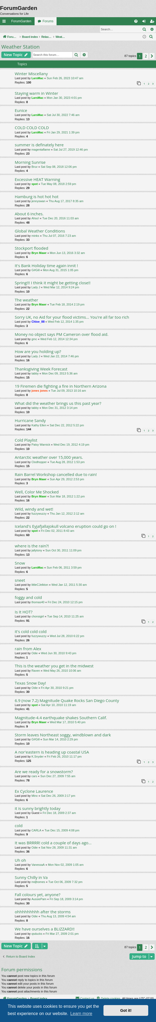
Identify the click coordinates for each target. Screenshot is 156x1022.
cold (19, 825)
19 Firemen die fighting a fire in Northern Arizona (60, 386)
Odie (34, 653)
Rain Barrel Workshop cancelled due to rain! (56, 474)
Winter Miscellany (31, 74)
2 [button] (146, 56)
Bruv (34, 167)
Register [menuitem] (153, 22)
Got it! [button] (126, 1010)
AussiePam (38, 899)
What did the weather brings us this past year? (58, 403)
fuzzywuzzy (38, 513)
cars (34, 776)
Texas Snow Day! (30, 683)
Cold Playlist (26, 440)
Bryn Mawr (38, 253)
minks (35, 236)
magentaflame (40, 149)
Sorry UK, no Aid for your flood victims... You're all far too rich (72, 317)
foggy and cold (28, 597)
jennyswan (38, 201)
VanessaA (37, 865)
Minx (34, 796)
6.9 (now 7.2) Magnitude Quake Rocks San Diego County (67, 700)
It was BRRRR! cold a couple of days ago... (53, 843)
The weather (26, 300)
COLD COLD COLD (32, 127)
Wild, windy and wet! (34, 509)
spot (34, 184)
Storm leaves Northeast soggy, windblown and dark (63, 735)
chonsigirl (37, 616)
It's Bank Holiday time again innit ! (46, 265)
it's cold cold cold (31, 631)
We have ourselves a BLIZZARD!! (45, 929)
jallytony (36, 550)
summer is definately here (39, 145)
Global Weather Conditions (40, 231)
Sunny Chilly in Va (31, 877)
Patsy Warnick (40, 444)
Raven (35, 670)
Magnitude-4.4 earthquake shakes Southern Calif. (61, 718)
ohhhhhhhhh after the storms (42, 912)
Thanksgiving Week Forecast (41, 369)
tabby (35, 373)
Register (26, 29)
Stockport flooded (31, 248)
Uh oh (20, 860)
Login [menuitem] (145, 22)
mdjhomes (38, 882)
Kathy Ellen (38, 425)
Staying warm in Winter (36, 93)
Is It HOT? (23, 612)
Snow (20, 563)
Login (9, 29)
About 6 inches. (29, 214)
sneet (20, 580)
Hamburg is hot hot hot (36, 196)
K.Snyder (37, 756)
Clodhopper (39, 462)
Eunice (21, 110)
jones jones (39, 390)
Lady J (35, 287)
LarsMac (37, 78)
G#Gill (35, 270)
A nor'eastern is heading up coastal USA (52, 752)
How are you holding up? (38, 351)
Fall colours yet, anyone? (37, 894)
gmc (34, 339)
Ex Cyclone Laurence (34, 791)
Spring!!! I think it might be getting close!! (52, 283)
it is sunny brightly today (37, 808)
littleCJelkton (39, 585)
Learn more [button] (81, 1013)
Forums (48, 21)
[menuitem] (136, 21)
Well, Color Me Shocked (37, 492)
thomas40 (37, 602)
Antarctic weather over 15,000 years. (49, 457)
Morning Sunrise (30, 162)
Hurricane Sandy (30, 420)
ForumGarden (21, 21)
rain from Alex (28, 649)
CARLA (36, 830)
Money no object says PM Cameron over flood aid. (61, 334)
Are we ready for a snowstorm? (44, 771)
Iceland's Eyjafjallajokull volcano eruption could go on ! (65, 526)
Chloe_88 (37, 321)
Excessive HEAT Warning (37, 179)
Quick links (5, 22)
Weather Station (20, 46)
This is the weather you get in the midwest (54, 666)
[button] (152, 56)
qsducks (36, 934)
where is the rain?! (32, 546)
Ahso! (35, 218)
